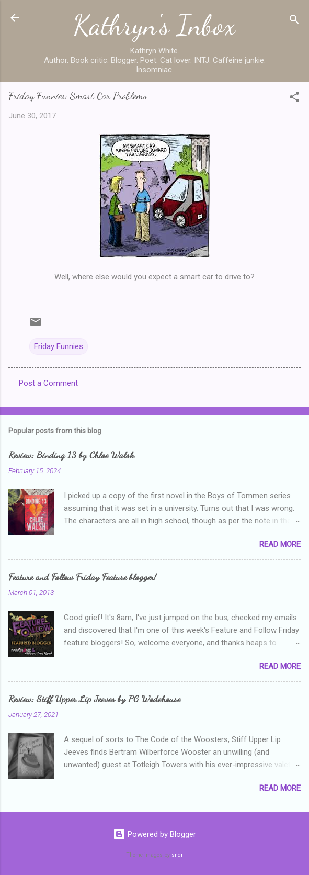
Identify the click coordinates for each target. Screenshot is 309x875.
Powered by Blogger (154, 834)
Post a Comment (48, 383)
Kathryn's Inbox (154, 25)
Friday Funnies (58, 346)
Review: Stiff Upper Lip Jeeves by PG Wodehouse (94, 698)
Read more (280, 544)
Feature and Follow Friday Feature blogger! (82, 576)
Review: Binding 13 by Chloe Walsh (71, 455)
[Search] (294, 21)
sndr (177, 854)
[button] (294, 99)
